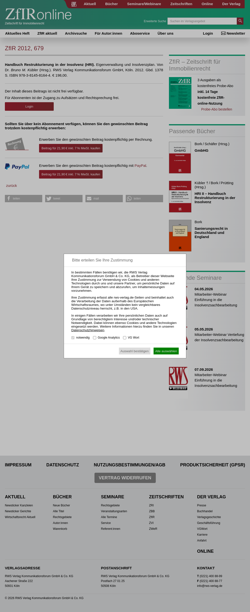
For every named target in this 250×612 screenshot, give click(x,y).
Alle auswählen (166, 351)
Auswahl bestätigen (134, 351)
